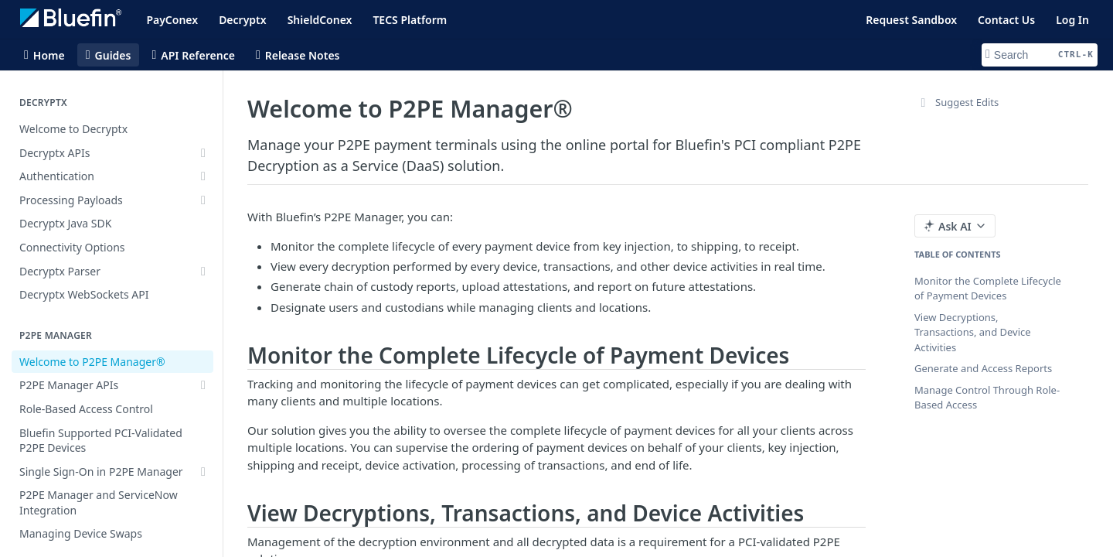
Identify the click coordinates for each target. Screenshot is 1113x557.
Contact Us (1006, 19)
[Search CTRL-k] (1040, 55)
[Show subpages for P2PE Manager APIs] (203, 385)
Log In (1072, 19)
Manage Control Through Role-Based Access (987, 397)
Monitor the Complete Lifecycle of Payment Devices (987, 288)
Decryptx (243, 19)
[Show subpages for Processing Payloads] (203, 200)
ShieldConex (320, 19)
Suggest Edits (956, 102)
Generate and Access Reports (983, 368)
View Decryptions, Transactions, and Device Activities (972, 332)
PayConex (172, 19)
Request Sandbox (911, 19)
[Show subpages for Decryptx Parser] (203, 271)
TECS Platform (410, 19)
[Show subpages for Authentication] (203, 176)
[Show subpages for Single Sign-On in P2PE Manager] (203, 472)
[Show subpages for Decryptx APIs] (203, 153)
